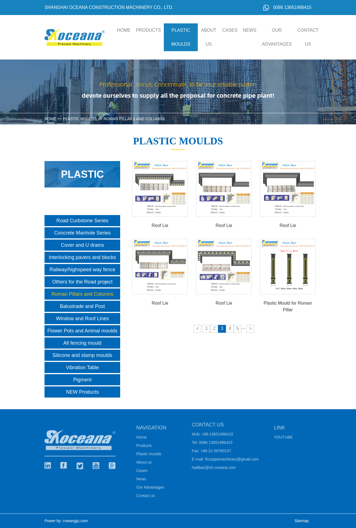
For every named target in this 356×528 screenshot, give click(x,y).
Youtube (283, 438)
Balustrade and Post (82, 306)
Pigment (82, 380)
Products (148, 30)
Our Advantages (277, 37)
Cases (229, 30)
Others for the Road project (82, 282)
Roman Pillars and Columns (134, 119)
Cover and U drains (82, 245)
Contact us (307, 37)
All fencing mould (82, 343)
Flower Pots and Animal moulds (82, 331)
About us (208, 37)
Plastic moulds (180, 37)
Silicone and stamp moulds (82, 355)
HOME (123, 30)
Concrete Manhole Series (82, 233)
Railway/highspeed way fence (82, 269)
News (249, 30)
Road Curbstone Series (82, 220)
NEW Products (82, 392)
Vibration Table (82, 367)
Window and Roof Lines (82, 318)
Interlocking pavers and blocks (82, 257)
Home (141, 438)
